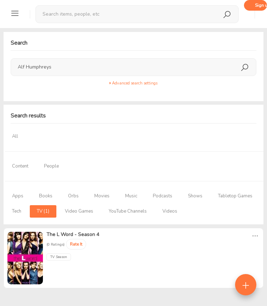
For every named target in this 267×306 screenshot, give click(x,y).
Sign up (261, 5)
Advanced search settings (133, 83)
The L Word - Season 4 (72, 234)
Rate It (76, 244)
